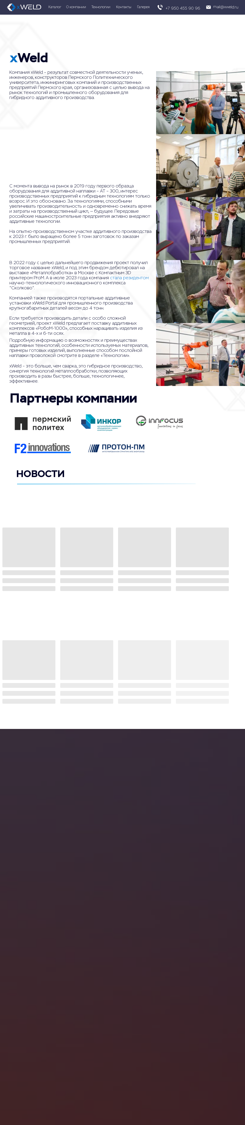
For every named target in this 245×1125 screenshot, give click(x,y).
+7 (168, 8)
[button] (220, 7)
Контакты (123, 7)
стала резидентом (129, 277)
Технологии (101, 7)
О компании (76, 7)
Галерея (143, 7)
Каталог (54, 7)
